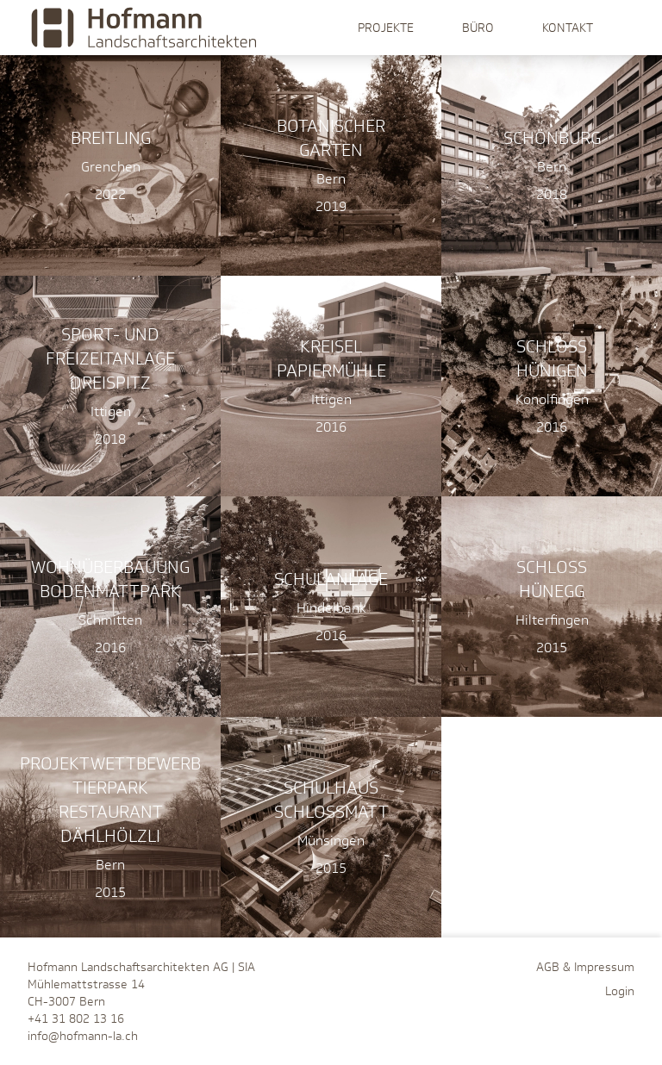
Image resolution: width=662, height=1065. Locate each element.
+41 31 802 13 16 (76, 1018)
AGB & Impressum (585, 967)
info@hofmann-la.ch (83, 1035)
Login (619, 991)
